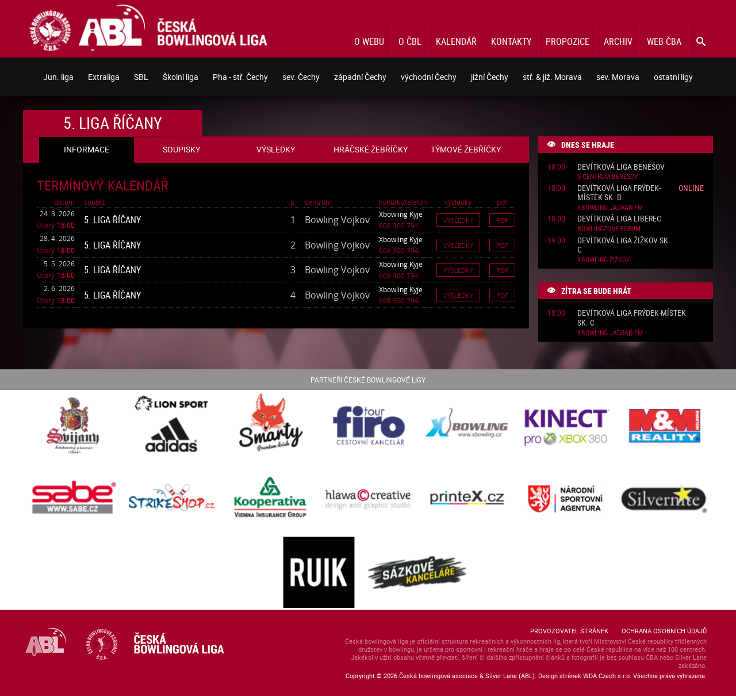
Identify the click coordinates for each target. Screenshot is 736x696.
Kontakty (511, 41)
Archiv (618, 41)
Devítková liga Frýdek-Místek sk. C (631, 318)
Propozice (567, 41)
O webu (369, 41)
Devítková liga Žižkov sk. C (623, 245)
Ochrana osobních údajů (664, 630)
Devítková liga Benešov (621, 167)
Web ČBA (664, 41)
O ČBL (409, 41)
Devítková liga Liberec (619, 219)
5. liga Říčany (112, 219)
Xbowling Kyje (401, 214)
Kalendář (456, 41)
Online (691, 187)
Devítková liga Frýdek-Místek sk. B (619, 193)
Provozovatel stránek (569, 630)
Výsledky (458, 220)
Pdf (502, 220)
